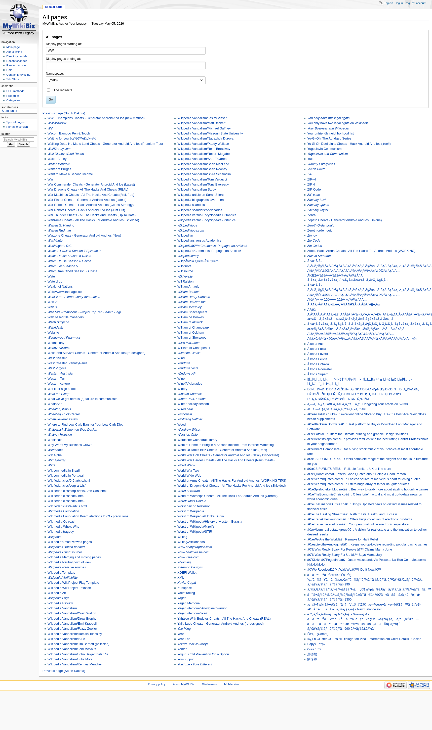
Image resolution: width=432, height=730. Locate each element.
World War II (186, 465)
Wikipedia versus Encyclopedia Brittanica (206, 220)
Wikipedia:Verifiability (62, 577)
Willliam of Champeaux (193, 348)
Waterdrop (55, 281)
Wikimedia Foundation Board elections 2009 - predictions (88, 516)
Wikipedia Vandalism (62, 608)
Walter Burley (57, 159)
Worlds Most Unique (191, 501)
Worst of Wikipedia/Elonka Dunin (200, 516)
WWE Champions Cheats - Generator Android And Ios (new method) (96, 118)
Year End (183, 639)
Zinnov (312, 235)
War (50, 179)
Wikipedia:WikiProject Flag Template (73, 582)
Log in (399, 3)
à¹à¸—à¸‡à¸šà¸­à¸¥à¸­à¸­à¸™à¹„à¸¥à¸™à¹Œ (337, 409)
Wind (181, 358)
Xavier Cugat (186, 582)
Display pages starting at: (64, 44)
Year (180, 634)
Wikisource (185, 271)
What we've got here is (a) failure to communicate (82, 399)
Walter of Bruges (59, 169)
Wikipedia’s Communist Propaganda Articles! (209, 251)
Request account (416, 3)
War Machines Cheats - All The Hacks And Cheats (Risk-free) (91, 195)
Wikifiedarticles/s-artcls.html (67, 506)
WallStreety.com (59, 149)
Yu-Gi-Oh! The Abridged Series (329, 138)
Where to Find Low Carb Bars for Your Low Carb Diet (85, 424)
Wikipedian (185, 235)
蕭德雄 (312, 654)
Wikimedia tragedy (61, 531)
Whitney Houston (60, 434)
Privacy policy (157, 684)
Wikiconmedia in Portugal (66, 475)
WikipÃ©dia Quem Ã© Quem (197, 261)
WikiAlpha (55, 455)
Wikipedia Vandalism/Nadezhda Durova (205, 138)
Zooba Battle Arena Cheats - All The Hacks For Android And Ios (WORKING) (361, 251)
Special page (53, 6)
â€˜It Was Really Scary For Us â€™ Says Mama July (344, 555)
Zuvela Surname (319, 256)
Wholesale (55, 440)
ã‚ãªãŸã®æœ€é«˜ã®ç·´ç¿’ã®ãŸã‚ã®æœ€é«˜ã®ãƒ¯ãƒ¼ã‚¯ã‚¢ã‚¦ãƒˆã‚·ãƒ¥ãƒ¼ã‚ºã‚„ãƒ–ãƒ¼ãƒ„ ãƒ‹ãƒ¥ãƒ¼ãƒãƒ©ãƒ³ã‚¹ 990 (364, 579)
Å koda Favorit (317, 354)
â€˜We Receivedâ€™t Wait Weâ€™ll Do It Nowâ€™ (344, 569)
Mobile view (231, 684)
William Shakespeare (192, 312)
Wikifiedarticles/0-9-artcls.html (69, 480)
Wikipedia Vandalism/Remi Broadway (203, 149)
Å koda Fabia (316, 349)
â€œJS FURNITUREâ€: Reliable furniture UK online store (349, 469)
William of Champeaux (193, 327)
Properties (12, 95)
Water (52, 276)
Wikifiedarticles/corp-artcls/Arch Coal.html (77, 491)
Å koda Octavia (318, 364)
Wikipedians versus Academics (199, 240)
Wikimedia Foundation (63, 511)
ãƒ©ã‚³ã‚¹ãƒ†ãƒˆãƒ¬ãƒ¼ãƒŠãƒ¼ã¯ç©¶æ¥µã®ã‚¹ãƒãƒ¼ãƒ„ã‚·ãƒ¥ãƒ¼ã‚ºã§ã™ (369, 589)
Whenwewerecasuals (63, 419)
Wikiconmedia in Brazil (64, 470)
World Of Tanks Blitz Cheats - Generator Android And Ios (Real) (222, 450)
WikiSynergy (56, 460)
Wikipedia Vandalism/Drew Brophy (72, 618)
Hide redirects (62, 90)
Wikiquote (184, 266)
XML (180, 577)
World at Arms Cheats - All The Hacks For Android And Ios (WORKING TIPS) (231, 480)
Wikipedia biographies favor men (200, 200)
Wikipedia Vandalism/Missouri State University (210, 133)
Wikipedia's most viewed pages (70, 542)
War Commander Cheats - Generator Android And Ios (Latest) (91, 184)
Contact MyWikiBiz (18, 74)
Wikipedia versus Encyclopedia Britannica (207, 215)
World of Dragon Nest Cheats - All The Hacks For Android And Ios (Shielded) (231, 485)
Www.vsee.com (188, 557)
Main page (13, 47)
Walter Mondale (59, 164)
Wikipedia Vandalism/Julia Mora (70, 659)
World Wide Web (189, 475)
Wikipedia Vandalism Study (196, 189)
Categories (13, 100)
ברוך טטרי (314, 649)
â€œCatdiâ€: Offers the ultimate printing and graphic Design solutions (357, 434)
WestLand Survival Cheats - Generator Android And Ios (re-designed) (96, 353)
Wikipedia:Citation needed (66, 547)
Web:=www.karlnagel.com (66, 292)
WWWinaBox (57, 123)
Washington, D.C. (60, 246)
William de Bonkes (190, 317)
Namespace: (55, 73)
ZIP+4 (311, 179)
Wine (181, 378)
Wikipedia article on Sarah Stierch (201, 195)
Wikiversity (185, 276)
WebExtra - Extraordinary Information (74, 297)
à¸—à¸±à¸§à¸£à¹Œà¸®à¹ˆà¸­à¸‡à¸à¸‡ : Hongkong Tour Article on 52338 (357, 404)
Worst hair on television (194, 506)
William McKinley (189, 307)
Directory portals (16, 56)
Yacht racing (186, 593)
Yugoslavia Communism (324, 149)
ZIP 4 (311, 184)
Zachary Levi (316, 200)
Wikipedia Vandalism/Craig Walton (72, 613)
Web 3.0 (53, 307)
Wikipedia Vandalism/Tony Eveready (203, 184)
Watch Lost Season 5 (63, 266)
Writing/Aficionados (191, 542)
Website (53, 332)
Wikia (51, 465)
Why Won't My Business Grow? (70, 445)
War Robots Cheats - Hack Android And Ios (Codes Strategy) (91, 205)
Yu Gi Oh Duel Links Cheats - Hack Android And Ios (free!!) (348, 144)
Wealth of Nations (60, 286)
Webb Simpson (58, 322)
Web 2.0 (53, 302)
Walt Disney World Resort (66, 154)
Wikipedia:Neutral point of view (69, 562)
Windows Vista (187, 368)
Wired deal (185, 409)
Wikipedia (54, 537)
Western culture (59, 383)
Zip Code (313, 240)
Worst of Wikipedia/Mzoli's (195, 526)
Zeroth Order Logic (320, 225)
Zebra (311, 215)
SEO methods (15, 91)
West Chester (57, 358)
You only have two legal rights (328, 118)
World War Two (188, 470)
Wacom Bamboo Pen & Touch (69, 133)
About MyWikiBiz (183, 684)
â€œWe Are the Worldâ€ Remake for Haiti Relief (342, 539)
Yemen (182, 649)
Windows (183, 363)
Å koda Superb (317, 374)
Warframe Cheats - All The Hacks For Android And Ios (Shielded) (93, 220)
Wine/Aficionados (189, 383)
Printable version (17, 126)
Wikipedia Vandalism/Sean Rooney (202, 169)
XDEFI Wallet (187, 572)
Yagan (181, 598)
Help (9, 69)
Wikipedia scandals (191, 205)
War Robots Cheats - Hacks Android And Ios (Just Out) (86, 210)
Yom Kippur (185, 659)
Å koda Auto (315, 344)
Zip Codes (314, 246)
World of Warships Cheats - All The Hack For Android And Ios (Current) (227, 496)
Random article (16, 65)
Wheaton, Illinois (59, 409)
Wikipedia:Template (61, 572)
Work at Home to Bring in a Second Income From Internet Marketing (225, 445)
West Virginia (57, 368)
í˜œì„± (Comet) (317, 634)
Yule (310, 159)
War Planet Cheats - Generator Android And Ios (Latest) (87, 200)
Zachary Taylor (317, 210)
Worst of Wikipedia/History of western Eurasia (209, 521)
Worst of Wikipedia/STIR (194, 531)
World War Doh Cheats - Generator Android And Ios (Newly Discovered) (228, 455)
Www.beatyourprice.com (194, 547)
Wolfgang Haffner (189, 419)
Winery (182, 389)
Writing (182, 537)
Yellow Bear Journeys (192, 644)
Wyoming (184, 562)
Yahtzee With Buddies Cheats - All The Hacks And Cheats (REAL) (223, 618)
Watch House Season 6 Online (69, 261)
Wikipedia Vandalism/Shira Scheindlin (204, 174)
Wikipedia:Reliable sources (67, 567)
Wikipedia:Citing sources (65, 552)
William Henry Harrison (193, 297)
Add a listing (14, 51)
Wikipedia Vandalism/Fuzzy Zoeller (72, 628)
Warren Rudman (59, 230)
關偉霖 (312, 659)
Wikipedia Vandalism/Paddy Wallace (203, 144)
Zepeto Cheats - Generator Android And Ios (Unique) (344, 220)
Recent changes (16, 60)
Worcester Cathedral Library (197, 440)
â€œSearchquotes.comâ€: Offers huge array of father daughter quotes (358, 484)
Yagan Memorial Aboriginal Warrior (202, 608)
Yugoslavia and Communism (327, 154)
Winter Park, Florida (191, 399)
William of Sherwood (192, 337)
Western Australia (60, 373)
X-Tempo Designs (190, 567)
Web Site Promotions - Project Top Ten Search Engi (84, 312)
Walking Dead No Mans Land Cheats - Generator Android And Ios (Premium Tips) (105, 144)
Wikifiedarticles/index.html (66, 496)
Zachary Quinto (318, 205)
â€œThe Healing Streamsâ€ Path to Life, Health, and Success (352, 514)
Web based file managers (66, 317)
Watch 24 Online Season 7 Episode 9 (74, 251)
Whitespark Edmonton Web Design (72, 429)
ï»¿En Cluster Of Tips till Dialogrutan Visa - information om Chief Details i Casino (364, 639)
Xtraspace (184, 588)
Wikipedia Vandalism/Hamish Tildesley (75, 634)
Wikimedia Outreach (62, 521)
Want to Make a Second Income (70, 174)
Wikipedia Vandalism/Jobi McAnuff (72, 649)
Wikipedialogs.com (190, 230)
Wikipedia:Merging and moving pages (74, 557)
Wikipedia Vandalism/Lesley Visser (202, 118)
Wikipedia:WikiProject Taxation (69, 588)
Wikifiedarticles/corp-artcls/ (67, 485)
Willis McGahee (188, 343)
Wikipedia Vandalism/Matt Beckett (201, 123)
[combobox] (126, 80)
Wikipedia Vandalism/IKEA (66, 639)
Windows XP (186, 373)
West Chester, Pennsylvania (67, 363)
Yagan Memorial (188, 603)
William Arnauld (188, 286)
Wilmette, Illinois (189, 353)
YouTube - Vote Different (194, 664)
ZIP (309, 174)
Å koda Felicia (317, 359)
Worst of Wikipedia (190, 511)
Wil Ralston (185, 281)
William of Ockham (190, 332)
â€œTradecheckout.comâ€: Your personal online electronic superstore (357, 524)
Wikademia (55, 450)
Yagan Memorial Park (192, 613)
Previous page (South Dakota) (64, 113)
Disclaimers (209, 684)
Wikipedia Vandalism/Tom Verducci (202, 179)
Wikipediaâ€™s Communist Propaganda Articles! (212, 246)
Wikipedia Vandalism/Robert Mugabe (203, 154)
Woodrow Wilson (189, 429)
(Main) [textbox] (53, 80)
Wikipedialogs (187, 225)
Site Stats (12, 79)
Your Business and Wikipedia (327, 128)
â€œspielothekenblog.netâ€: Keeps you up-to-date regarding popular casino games (367, 544)
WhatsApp (55, 404)
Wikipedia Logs (58, 598)
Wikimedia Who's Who (64, 526)
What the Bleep (58, 394)
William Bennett (188, 292)
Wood (181, 424)
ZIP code (313, 195)
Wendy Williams (59, 348)
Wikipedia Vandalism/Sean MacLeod (203, 164)
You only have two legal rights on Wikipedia (338, 123)
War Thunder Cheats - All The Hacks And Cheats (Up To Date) (92, 215)
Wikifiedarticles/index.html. (66, 501)
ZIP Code (314, 189)
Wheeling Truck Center (64, 414)
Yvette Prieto (316, 169)
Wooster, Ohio (187, 434)
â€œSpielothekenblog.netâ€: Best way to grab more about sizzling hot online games (367, 489)
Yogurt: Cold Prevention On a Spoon (203, 654)
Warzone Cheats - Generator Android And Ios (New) (84, 235)
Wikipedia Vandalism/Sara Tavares (201, 159)
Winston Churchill (189, 394)
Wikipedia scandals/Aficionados (199, 210)
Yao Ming (184, 628)
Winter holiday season (193, 404)
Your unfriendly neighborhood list (330, 133)
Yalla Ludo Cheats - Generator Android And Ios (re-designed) (220, 623)
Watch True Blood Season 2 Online (72, 271)
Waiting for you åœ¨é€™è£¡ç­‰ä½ (72, 138)
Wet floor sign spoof (62, 389)
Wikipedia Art (57, 593)
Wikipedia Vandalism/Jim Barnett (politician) (78, 644)
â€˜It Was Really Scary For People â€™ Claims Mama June (349, 549)
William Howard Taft (191, 302)
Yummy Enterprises (321, 164)
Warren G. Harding (61, 225)
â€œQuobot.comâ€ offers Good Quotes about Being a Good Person (356, 474)
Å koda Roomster (319, 369)
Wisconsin (184, 414)
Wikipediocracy (188, 256)
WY (50, 128)
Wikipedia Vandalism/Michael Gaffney (204, 128)
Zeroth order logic (319, 230)
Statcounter (9, 111)
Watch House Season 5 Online (69, 256)
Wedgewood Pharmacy (64, 337)
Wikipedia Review (60, 603)
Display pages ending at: (63, 59)
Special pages (15, 122)
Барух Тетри (316, 644)
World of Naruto (188, 491)
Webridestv (55, 327)
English (388, 3)
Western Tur (56, 378)
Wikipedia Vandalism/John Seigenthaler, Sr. (78, 654)
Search (6, 133)
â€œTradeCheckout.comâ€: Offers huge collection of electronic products (359, 519)
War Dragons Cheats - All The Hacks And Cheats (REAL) (88, 189)
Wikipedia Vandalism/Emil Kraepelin (73, 623)
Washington (56, 240)
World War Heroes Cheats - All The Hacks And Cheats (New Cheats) (225, 460)
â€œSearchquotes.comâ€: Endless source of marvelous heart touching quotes (363, 479)
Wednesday (56, 343)
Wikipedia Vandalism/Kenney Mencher (75, 664)
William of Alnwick (190, 322)
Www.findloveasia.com (193, 552)
